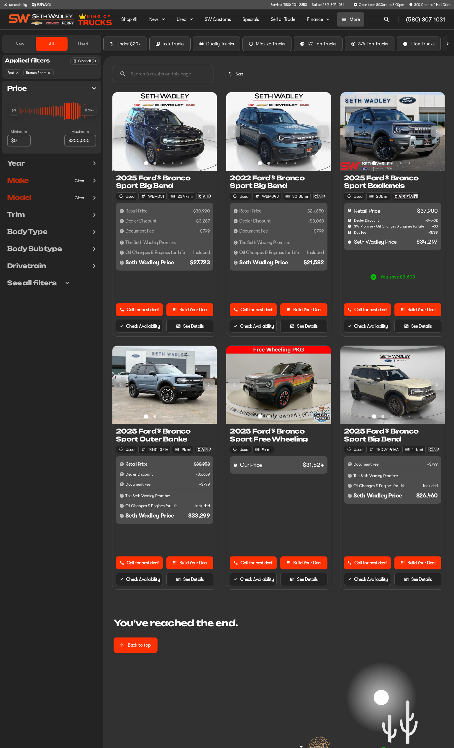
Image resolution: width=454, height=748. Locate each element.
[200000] (80, 140)
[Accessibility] (15, 4)
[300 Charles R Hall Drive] (430, 4)
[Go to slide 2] (154, 163)
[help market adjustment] (350, 220)
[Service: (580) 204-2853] (288, 4)
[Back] (84, 61)
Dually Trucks (216, 44)
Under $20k (125, 44)
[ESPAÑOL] (42, 4)
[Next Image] (447, 44)
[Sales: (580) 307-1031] (328, 4)
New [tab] (20, 44)
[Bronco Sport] (38, 72)
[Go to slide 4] (172, 163)
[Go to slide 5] (181, 163)
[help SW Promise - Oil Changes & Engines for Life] (350, 226)
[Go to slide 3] (163, 163)
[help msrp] (350, 210)
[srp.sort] (236, 74)
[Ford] (13, 72)
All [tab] (51, 44)
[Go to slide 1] (146, 163)
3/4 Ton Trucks (369, 44)
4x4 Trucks (169, 44)
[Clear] (79, 180)
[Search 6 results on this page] (163, 74)
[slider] (14, 110)
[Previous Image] (120, 131)
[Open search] (386, 19)
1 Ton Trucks (419, 44)
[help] (350, 232)
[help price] (350, 242)
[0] (19, 140)
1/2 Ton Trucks (318, 44)
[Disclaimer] (121, 211)
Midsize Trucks (267, 44)
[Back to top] (136, 645)
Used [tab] (83, 44)
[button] (120, 131)
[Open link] (405, 196)
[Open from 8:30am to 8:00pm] (378, 4)
